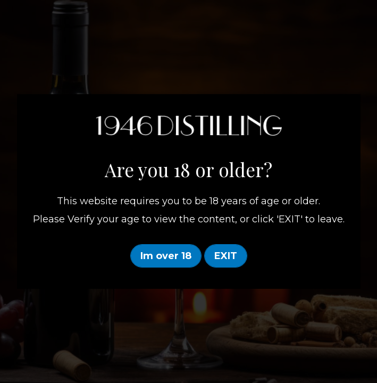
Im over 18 (165, 256)
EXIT (225, 256)
